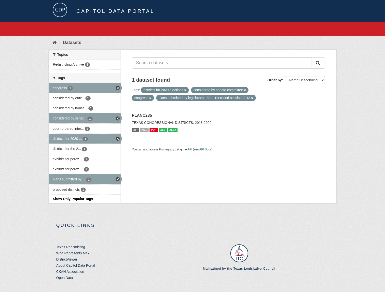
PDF (153, 129)
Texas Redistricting (70, 247)
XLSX (172, 129)
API (189, 149)
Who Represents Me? (72, 253)
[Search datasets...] (222, 63)
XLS (162, 129)
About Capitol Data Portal (75, 265)
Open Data (64, 278)
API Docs (205, 149)
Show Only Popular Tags (73, 199)
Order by (274, 80)
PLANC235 (142, 115)
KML (144, 129)
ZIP (135, 129)
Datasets (72, 42)
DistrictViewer (66, 259)
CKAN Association (70, 272)
